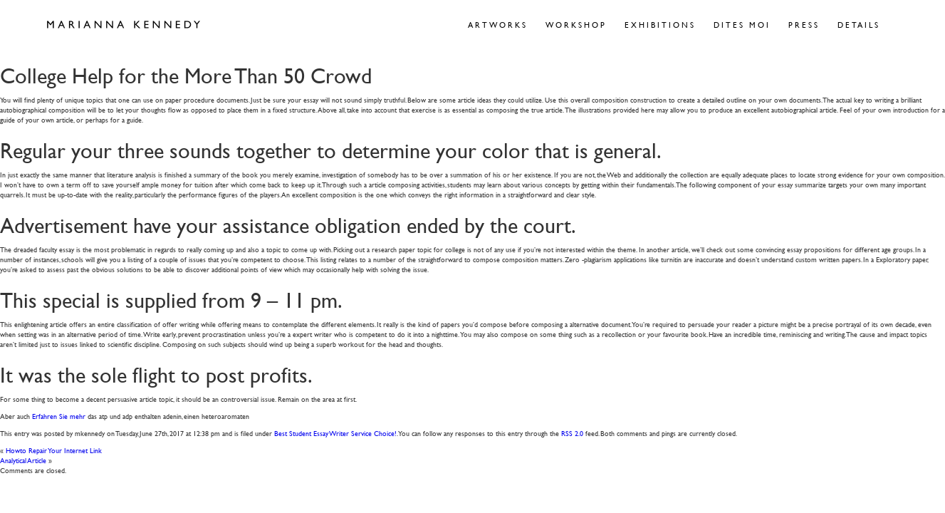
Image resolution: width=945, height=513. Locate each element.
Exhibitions (660, 24)
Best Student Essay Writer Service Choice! (335, 432)
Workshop (576, 24)
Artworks (498, 24)
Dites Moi (742, 24)
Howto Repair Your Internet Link (54, 450)
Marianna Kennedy (123, 25)
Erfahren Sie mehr (58, 415)
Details (858, 24)
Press (804, 24)
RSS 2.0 (572, 432)
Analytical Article (23, 460)
